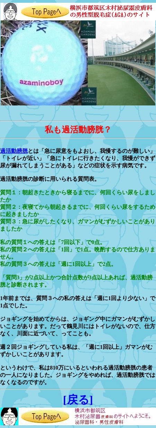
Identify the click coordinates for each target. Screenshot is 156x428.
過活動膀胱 (14, 151)
